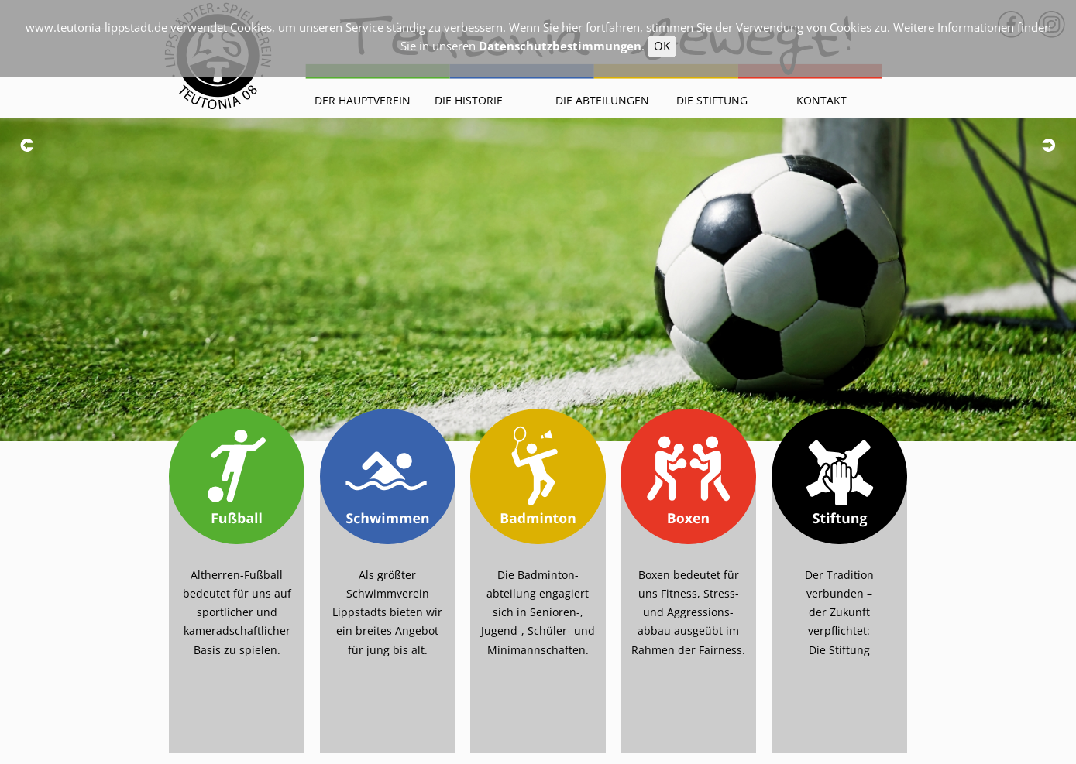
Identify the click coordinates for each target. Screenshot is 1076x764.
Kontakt (821, 100)
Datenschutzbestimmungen (560, 45)
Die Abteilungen (602, 100)
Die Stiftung (712, 100)
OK (662, 45)
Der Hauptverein (363, 100)
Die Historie (469, 100)
